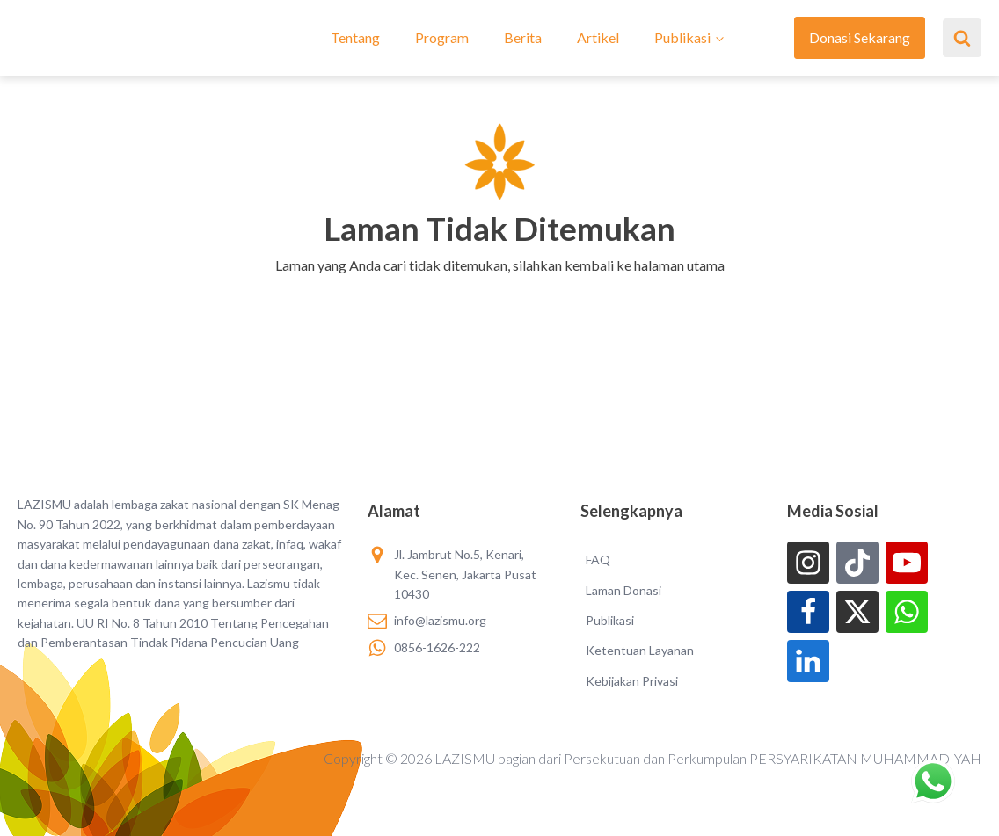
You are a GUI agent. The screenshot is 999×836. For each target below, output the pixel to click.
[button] (499, 288)
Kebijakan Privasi (632, 680)
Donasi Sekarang (859, 37)
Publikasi (682, 37)
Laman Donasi (623, 590)
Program (442, 37)
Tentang (355, 37)
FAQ (598, 559)
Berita (523, 37)
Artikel (598, 37)
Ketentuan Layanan (640, 650)
